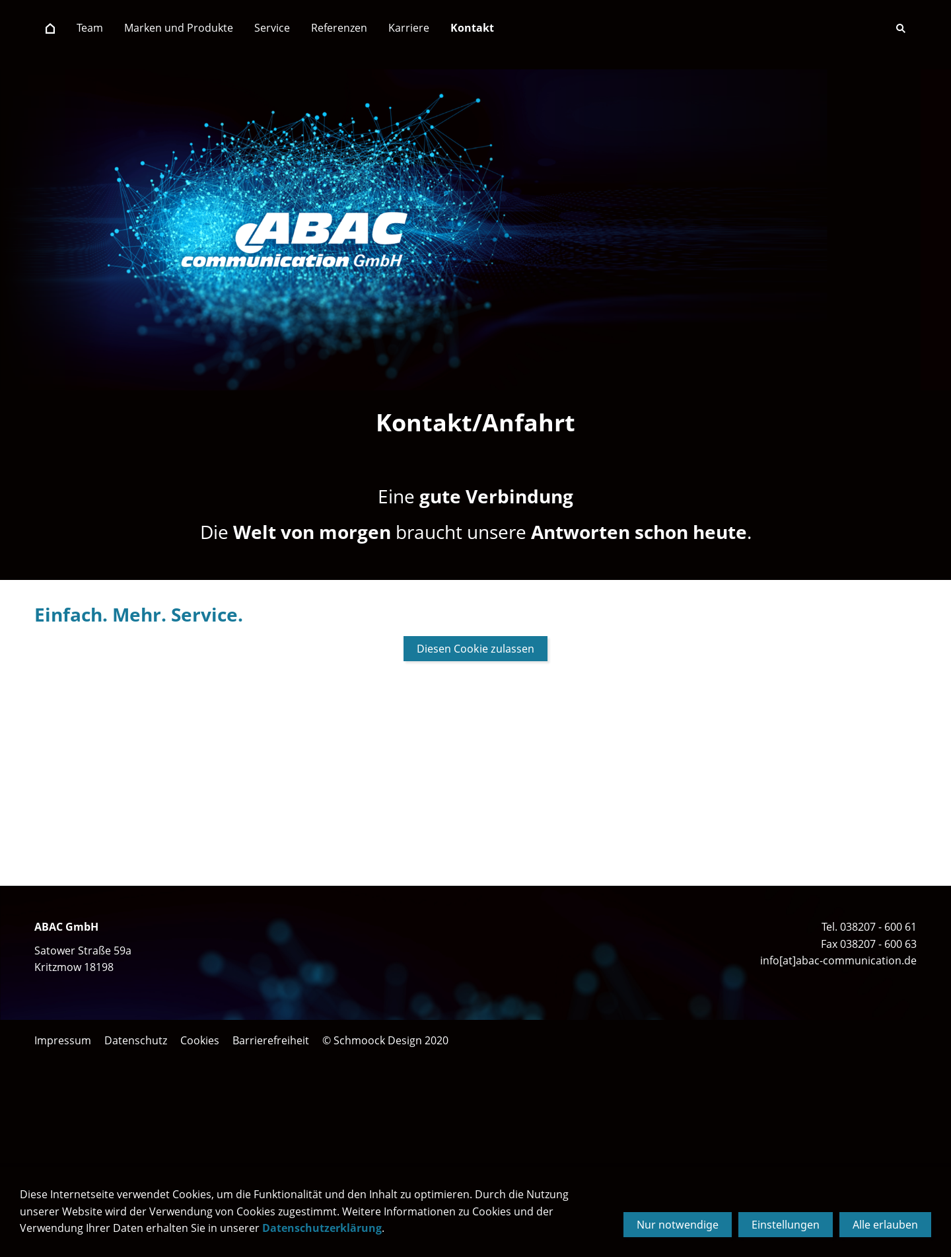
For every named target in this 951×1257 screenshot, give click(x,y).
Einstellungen (786, 1224)
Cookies (199, 1040)
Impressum (62, 1040)
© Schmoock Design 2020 (385, 1040)
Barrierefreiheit (270, 1040)
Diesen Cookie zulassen (475, 648)
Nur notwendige (678, 1224)
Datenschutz (135, 1040)
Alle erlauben (885, 1224)
